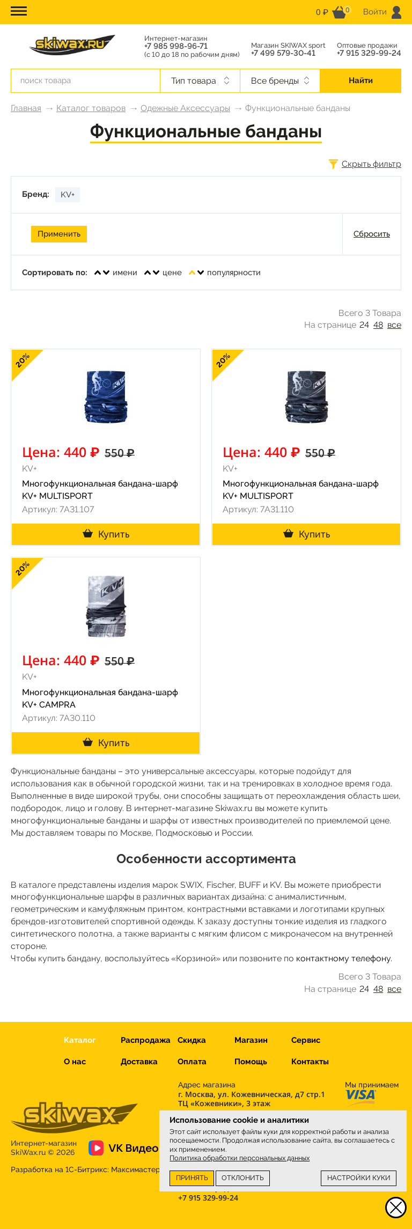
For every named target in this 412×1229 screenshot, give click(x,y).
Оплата (192, 1061)
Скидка (192, 1040)
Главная (26, 108)
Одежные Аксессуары (185, 108)
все (394, 325)
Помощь (250, 1061)
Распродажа (146, 1040)
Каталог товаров (91, 108)
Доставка (139, 1061)
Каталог (79, 1040)
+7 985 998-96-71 (176, 46)
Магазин (251, 1040)
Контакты (310, 1061)
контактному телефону (343, 958)
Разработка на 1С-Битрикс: (85, 1169)
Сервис (305, 1040)
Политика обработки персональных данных (240, 1158)
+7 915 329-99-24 (369, 53)
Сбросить (372, 234)
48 (378, 325)
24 (364, 325)
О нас (75, 1061)
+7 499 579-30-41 (283, 53)
